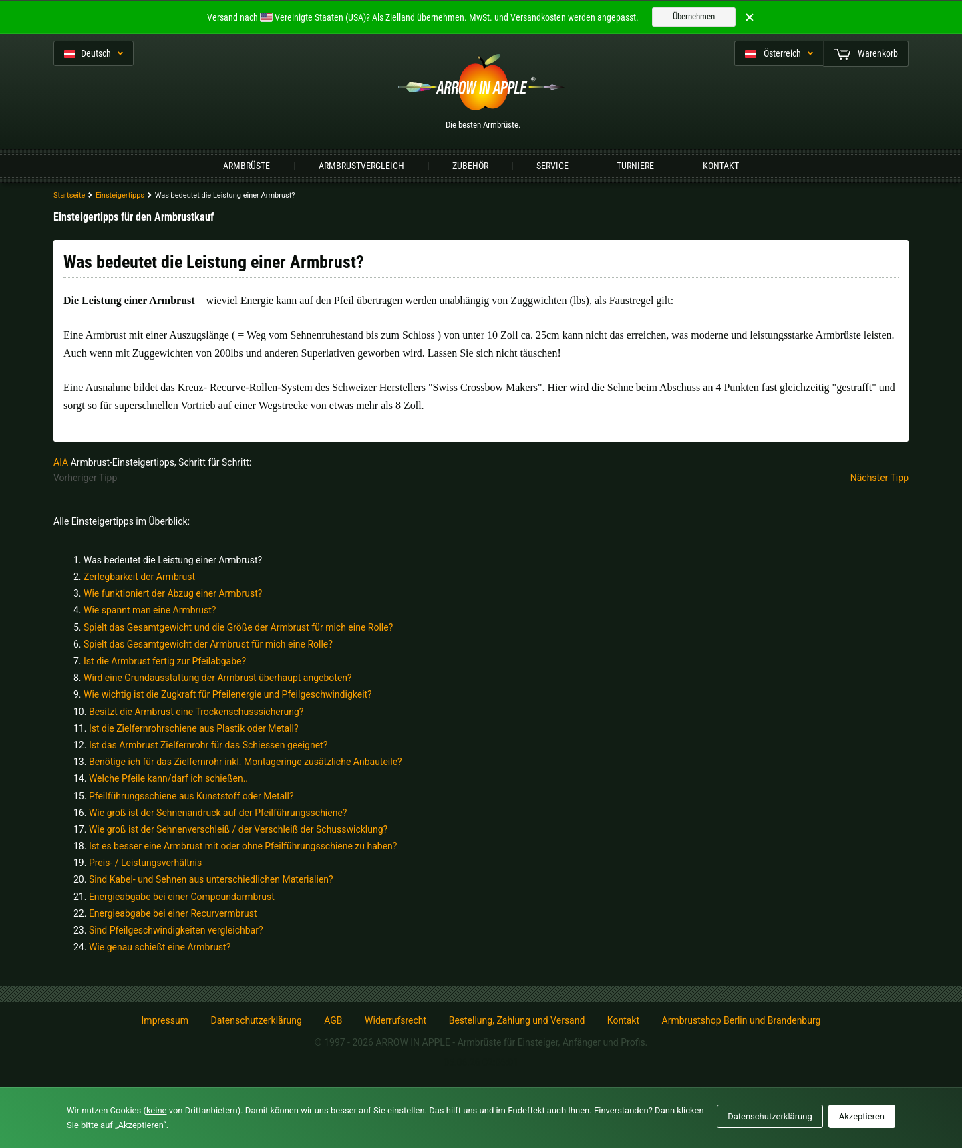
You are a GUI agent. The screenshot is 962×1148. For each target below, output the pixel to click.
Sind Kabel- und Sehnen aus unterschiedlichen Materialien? (211, 879)
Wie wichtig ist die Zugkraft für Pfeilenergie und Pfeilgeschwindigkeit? (228, 694)
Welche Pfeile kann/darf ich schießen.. (168, 778)
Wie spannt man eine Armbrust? (150, 610)
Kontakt (721, 165)
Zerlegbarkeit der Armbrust (139, 576)
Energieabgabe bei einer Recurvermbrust (173, 913)
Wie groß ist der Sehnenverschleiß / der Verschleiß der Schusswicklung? (238, 829)
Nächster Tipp (879, 477)
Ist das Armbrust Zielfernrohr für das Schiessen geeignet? (208, 745)
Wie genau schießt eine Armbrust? (159, 947)
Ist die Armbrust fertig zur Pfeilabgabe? (165, 661)
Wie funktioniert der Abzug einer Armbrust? (173, 593)
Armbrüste (246, 165)
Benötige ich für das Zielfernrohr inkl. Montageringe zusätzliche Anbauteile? (245, 761)
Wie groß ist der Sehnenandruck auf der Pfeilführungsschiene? (218, 812)
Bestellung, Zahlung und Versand (517, 1020)
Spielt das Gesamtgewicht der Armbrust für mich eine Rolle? (208, 644)
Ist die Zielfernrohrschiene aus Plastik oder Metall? (194, 728)
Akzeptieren (862, 1116)
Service (552, 165)
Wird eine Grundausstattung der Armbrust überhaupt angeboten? (218, 677)
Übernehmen (694, 16)
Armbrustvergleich (361, 165)
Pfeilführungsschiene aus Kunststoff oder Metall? (191, 796)
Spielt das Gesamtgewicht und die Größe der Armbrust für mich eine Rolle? (238, 627)
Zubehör (470, 165)
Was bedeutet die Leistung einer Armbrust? (173, 560)
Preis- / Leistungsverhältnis (145, 862)
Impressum (165, 1020)
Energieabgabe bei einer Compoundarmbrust (182, 896)
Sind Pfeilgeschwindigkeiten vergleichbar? (176, 930)
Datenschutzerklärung (255, 1020)
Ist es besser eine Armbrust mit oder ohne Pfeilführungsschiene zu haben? (243, 846)
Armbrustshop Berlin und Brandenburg (741, 1020)
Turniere (635, 165)
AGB (333, 1020)
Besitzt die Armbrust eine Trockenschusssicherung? (196, 711)
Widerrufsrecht (395, 1020)
